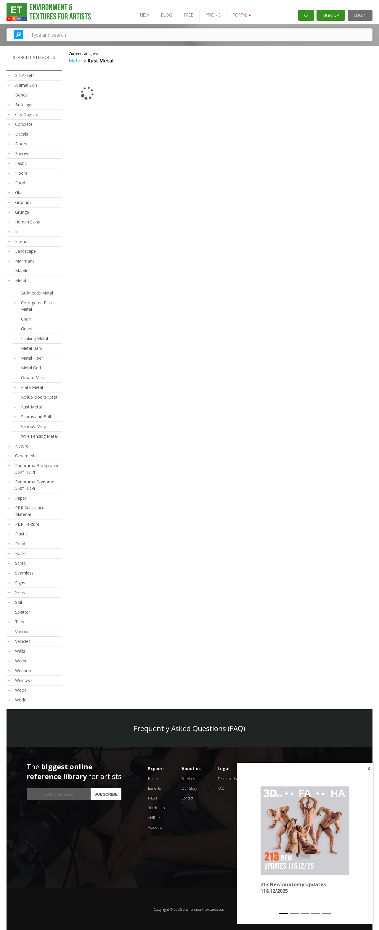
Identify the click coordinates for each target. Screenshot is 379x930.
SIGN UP (330, 14)
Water (21, 660)
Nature (21, 445)
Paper (20, 497)
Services (188, 777)
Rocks (21, 552)
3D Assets (25, 74)
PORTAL (239, 14)
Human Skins (27, 221)
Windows (24, 679)
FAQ (221, 787)
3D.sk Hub (156, 807)
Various (22, 630)
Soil (18, 601)
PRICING (210, 14)
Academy (155, 826)
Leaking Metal (34, 337)
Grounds (23, 201)
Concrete (24, 123)
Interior (22, 240)
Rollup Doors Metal (39, 396)
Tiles (19, 621)
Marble (21, 270)
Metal (20, 279)
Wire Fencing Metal (39, 435)
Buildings (23, 104)
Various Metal (34, 425)
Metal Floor (32, 357)
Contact (187, 797)
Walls (20, 650)
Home (153, 777)
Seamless (24, 572)
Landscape (25, 250)
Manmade (25, 260)
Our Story (189, 787)
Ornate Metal (33, 376)
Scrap (20, 562)
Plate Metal (32, 386)
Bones (21, 94)
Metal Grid (31, 367)
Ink (18, 231)
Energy (21, 152)
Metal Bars (31, 347)
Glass (20, 191)
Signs (20, 582)
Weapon (23, 669)
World (20, 699)
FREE (186, 14)
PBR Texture (27, 523)
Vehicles (22, 640)
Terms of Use (228, 777)
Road (20, 543)
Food (20, 182)
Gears (26, 328)
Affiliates (154, 816)
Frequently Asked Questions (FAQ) (189, 727)
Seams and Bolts (37, 416)
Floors (21, 172)
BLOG (163, 14)
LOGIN (360, 14)
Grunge (22, 211)
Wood (21, 689)
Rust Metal (31, 406)
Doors (21, 143)
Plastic (21, 533)
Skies (20, 591)
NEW (141, 14)
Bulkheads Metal (37, 292)
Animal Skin (26, 84)
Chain (26, 318)
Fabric (21, 162)
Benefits (154, 787)
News (152, 797)
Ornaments (26, 455)
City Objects (26, 113)
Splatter (22, 611)
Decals (21, 133)
